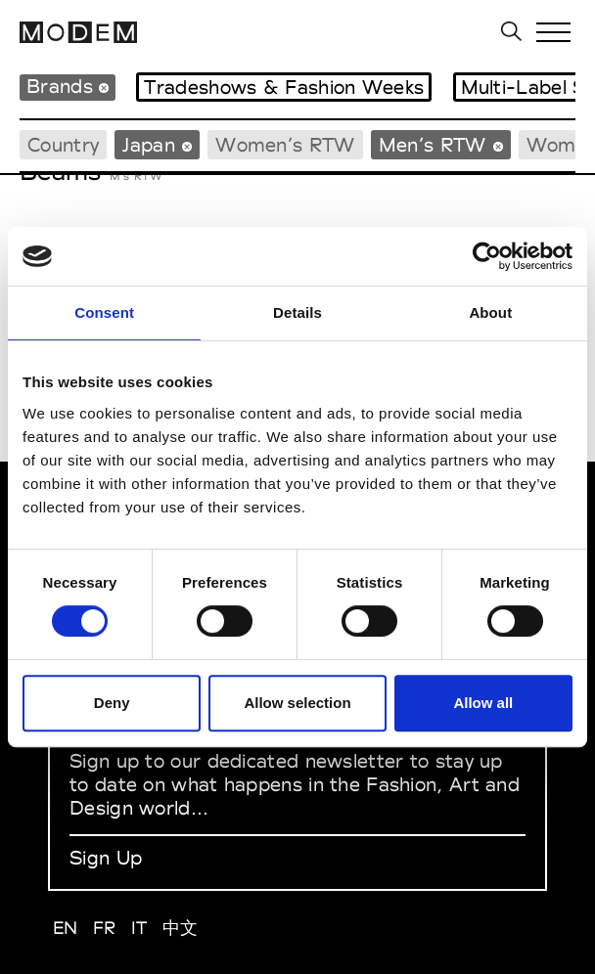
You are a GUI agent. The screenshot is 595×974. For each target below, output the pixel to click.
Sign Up (105, 857)
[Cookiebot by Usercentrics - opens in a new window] (486, 256)
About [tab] (490, 312)
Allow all (483, 702)
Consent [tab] (104, 312)
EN (65, 927)
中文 (180, 927)
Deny (112, 702)
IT (139, 927)
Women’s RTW (284, 144)
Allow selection (297, 702)
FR (104, 927)
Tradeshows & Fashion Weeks (284, 87)
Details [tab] (297, 312)
